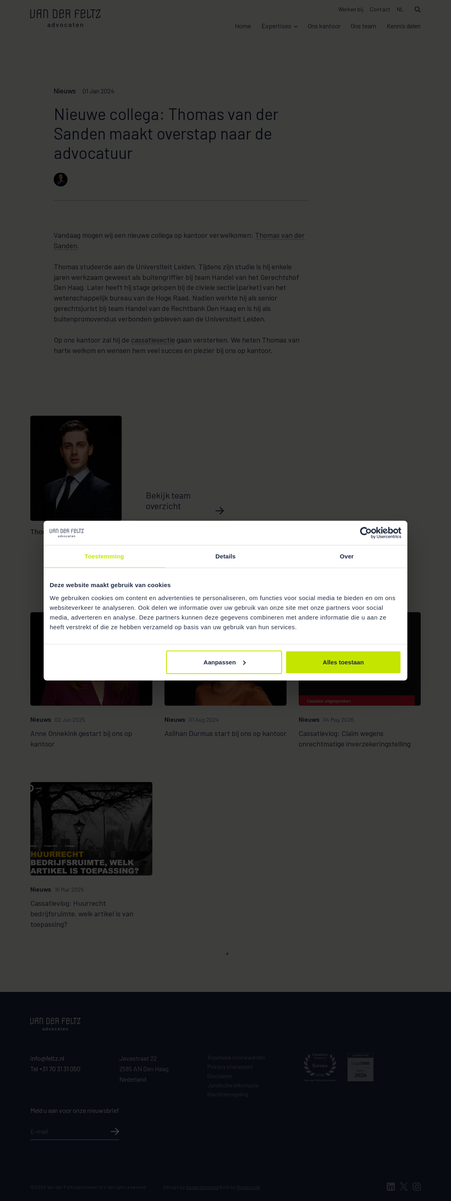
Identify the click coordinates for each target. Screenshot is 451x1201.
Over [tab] (347, 556)
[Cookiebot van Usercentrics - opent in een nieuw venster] (366, 533)
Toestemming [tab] (104, 556)
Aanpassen (225, 661)
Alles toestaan (343, 661)
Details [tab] (225, 556)
